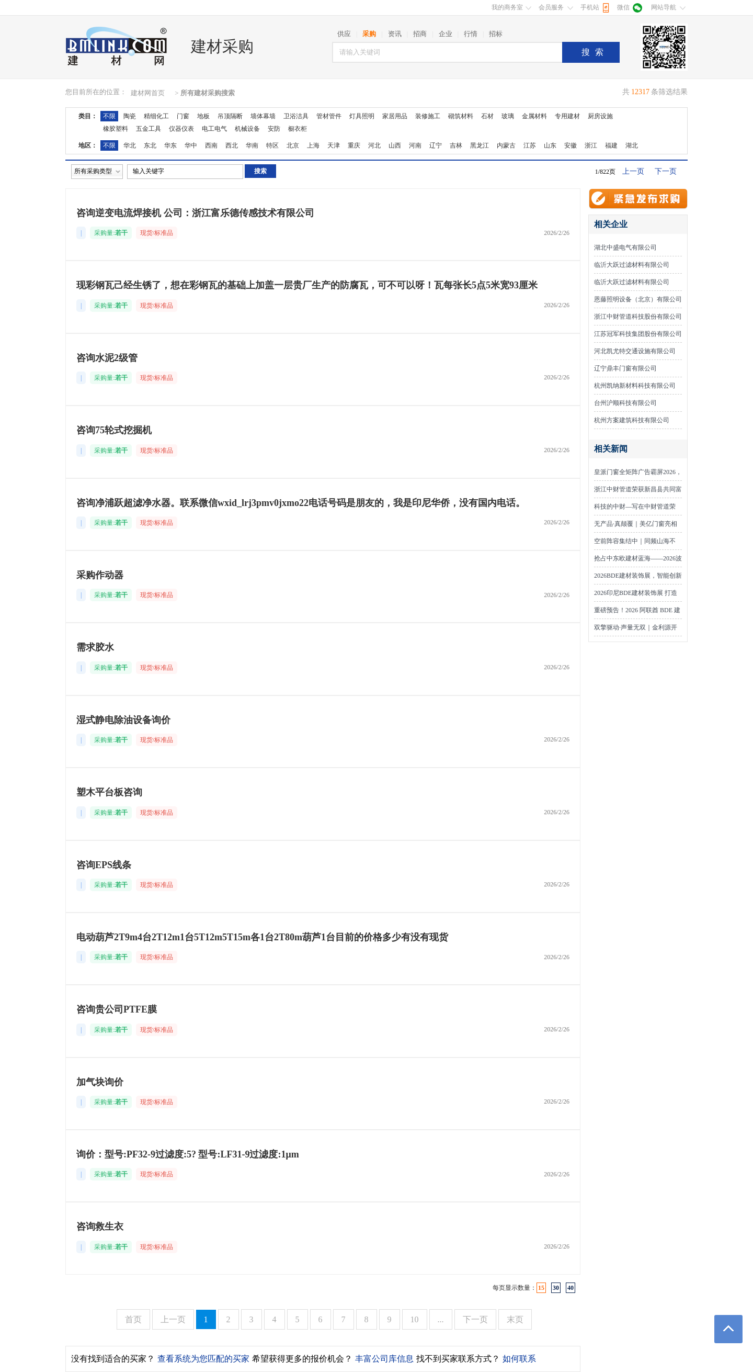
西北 (231, 145)
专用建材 (567, 116)
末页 (515, 1319)
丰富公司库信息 (384, 1358)
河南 (415, 145)
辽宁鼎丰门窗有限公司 (625, 368)
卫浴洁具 (296, 116)
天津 (333, 145)
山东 (550, 145)
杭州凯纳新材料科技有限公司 (635, 385)
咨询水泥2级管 (107, 358)
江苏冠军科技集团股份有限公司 (638, 334)
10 (414, 1319)
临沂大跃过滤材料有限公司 (631, 264)
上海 (313, 145)
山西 (395, 145)
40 (570, 1287)
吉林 (456, 145)
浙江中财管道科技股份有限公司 (638, 316)
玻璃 (507, 116)
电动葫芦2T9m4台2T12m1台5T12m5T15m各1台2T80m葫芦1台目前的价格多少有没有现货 (262, 937)
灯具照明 (361, 116)
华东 (170, 145)
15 (541, 1287)
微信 (623, 7)
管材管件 (328, 116)
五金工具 (148, 128)
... (441, 1319)
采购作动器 (99, 575)
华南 (252, 145)
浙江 (591, 145)
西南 (211, 145)
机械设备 (247, 128)
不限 (109, 116)
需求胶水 (95, 647)
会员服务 (551, 7)
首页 (133, 1319)
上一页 (633, 171)
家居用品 (394, 116)
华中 (191, 145)
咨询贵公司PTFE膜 (116, 1009)
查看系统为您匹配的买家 (203, 1358)
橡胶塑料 (115, 128)
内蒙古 (506, 145)
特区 (272, 145)
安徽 (570, 145)
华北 (129, 145)
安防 (274, 128)
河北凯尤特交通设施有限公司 (635, 351)
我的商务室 (507, 7)
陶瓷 (129, 116)
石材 (487, 116)
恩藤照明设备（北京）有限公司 (638, 299)
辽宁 (435, 145)
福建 (611, 145)
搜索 (595, 52)
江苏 (529, 145)
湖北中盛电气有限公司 (625, 247)
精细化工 (156, 116)
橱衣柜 (297, 128)
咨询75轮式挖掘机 (114, 430)
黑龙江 (479, 145)
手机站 (589, 7)
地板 (203, 116)
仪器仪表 (181, 128)
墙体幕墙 (263, 116)
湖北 (631, 145)
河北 (374, 145)
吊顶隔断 (230, 116)
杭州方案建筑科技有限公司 (631, 420)
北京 (293, 145)
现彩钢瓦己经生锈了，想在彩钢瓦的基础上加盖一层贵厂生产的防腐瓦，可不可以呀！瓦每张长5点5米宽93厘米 (307, 285)
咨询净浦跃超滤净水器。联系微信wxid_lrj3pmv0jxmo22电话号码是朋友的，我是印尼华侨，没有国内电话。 (300, 503)
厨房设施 (600, 116)
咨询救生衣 (99, 1226)
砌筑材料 (460, 116)
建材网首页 (148, 93)
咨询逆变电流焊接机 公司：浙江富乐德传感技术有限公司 (195, 213)
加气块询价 (99, 1082)
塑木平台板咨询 (109, 792)
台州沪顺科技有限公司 (625, 403)
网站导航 (663, 7)
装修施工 (427, 116)
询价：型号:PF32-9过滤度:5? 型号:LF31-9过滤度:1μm (187, 1154)
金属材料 (534, 116)
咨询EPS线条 (103, 865)
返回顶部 (728, 1329)
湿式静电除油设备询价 (123, 720)
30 (556, 1287)
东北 (150, 145)
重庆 (354, 145)
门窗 (183, 116)
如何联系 (519, 1358)
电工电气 (214, 128)
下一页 (666, 171)
